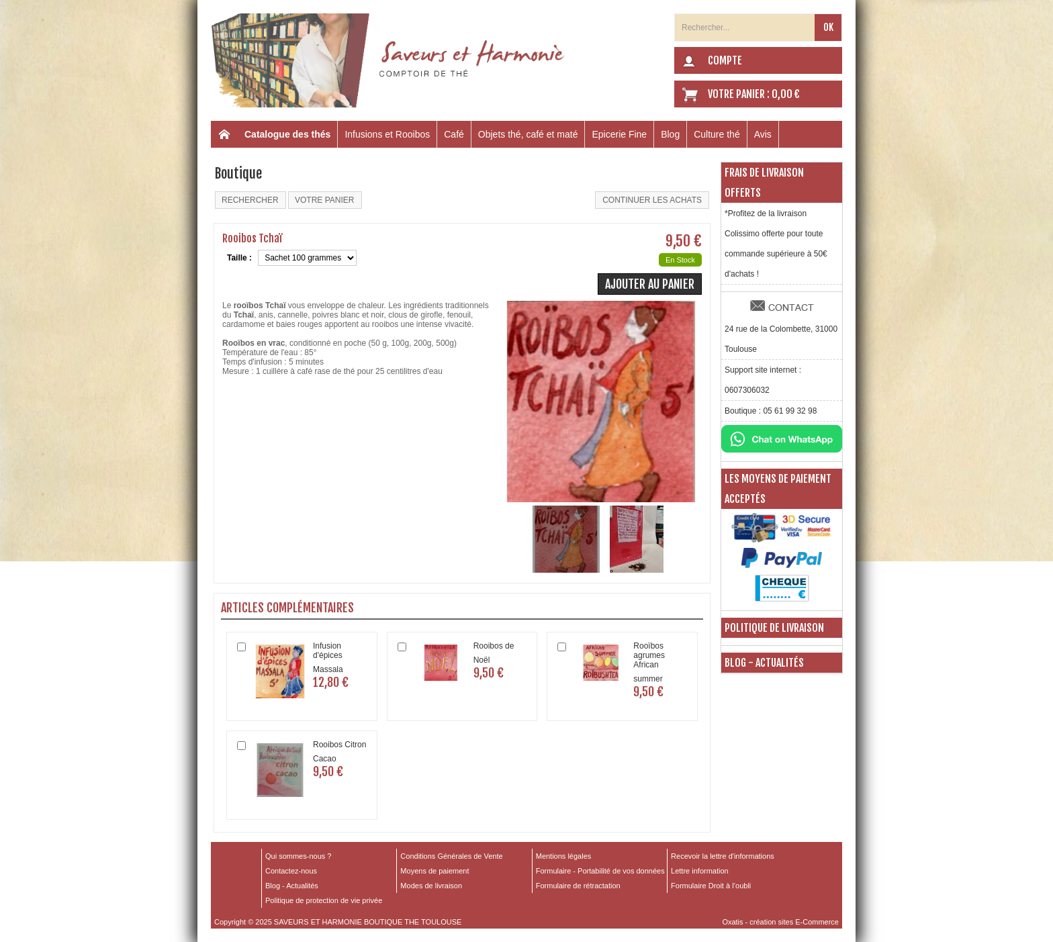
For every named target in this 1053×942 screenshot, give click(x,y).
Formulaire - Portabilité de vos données (600, 871)
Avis (763, 134)
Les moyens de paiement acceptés (778, 489)
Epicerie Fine (619, 134)
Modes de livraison (431, 886)
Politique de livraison (774, 627)
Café (454, 134)
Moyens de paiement (434, 871)
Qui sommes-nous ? (298, 856)
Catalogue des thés (287, 134)
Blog (670, 134)
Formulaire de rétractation (578, 886)
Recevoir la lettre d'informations (722, 856)
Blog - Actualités (764, 662)
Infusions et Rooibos (387, 134)
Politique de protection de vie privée (323, 900)
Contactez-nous (291, 871)
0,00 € (786, 94)
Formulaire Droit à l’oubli (711, 886)
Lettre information (700, 871)
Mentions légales (564, 856)
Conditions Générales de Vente (451, 856)
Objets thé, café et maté (528, 134)
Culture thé (716, 134)
